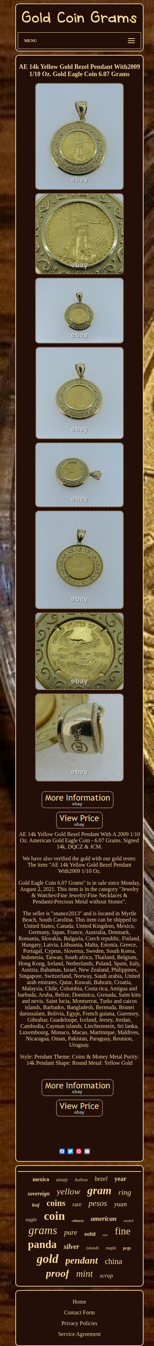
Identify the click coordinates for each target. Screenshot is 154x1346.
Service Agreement (79, 1334)
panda (42, 1244)
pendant (82, 1260)
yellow (68, 1191)
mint (84, 1273)
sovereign (38, 1194)
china (113, 1261)
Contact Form (79, 1312)
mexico (40, 1179)
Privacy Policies (79, 1323)
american (104, 1218)
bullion (81, 1179)
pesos (97, 1203)
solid (90, 1234)
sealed (128, 1220)
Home (79, 1302)
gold (47, 1259)
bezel (101, 1178)
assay (62, 1179)
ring (124, 1192)
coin (54, 1215)
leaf (36, 1205)
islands (92, 1247)
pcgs (127, 1248)
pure (70, 1232)
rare (77, 1204)
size (105, 1235)
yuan (120, 1204)
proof (57, 1273)
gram (99, 1190)
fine (122, 1230)
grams (42, 1230)
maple (111, 1248)
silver (71, 1246)
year (120, 1178)
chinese (78, 1220)
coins (55, 1203)
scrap (106, 1275)
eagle (31, 1219)
